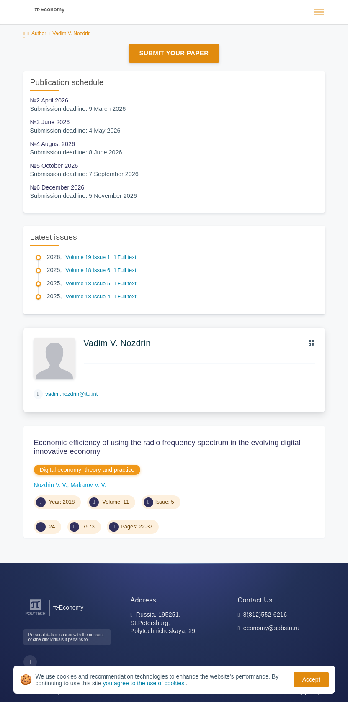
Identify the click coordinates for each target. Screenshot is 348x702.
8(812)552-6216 (265, 614)
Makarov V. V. (88, 485)
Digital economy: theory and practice (87, 469)
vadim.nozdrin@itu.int (71, 394)
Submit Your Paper (174, 52)
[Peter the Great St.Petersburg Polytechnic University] (35, 615)
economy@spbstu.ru (271, 628)
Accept (311, 679)
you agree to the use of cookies (144, 683)
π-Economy (50, 9)
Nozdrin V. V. (50, 485)
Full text (125, 257)
